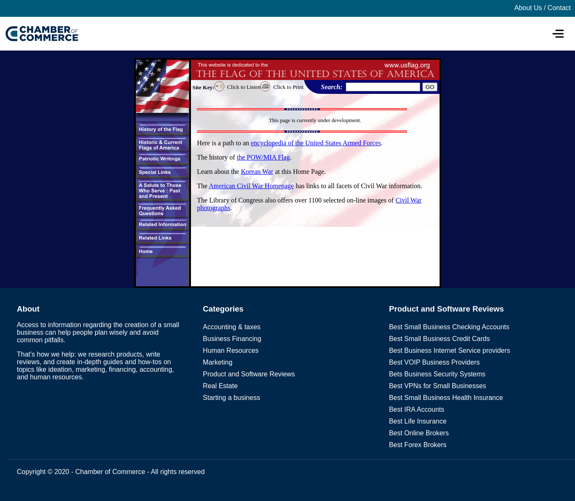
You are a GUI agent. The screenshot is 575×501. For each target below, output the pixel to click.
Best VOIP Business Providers (434, 362)
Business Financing (232, 338)
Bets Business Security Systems (437, 374)
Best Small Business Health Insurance (446, 397)
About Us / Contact (542, 7)
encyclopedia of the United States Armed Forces (316, 143)
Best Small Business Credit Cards (439, 338)
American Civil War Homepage (251, 185)
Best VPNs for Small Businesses (437, 385)
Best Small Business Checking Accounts (449, 326)
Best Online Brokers (419, 433)
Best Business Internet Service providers (449, 350)
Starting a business (231, 397)
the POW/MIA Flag (263, 157)
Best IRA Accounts (417, 409)
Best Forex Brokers (418, 444)
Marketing (217, 362)
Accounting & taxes (231, 326)
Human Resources (231, 350)
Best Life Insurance (418, 421)
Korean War (257, 171)
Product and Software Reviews (249, 374)
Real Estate (220, 385)
